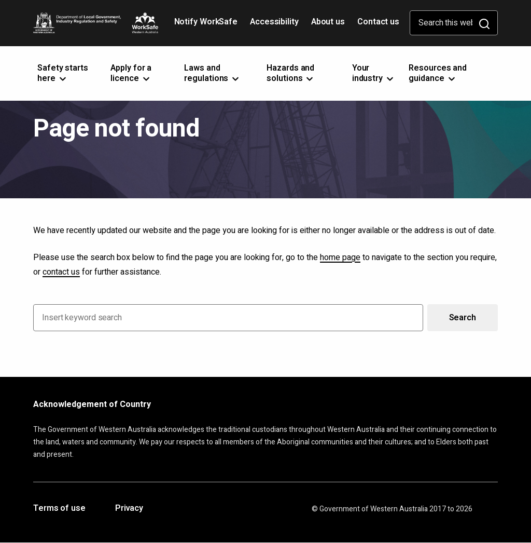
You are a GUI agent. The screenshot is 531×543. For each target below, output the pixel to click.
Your (373, 73)
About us (328, 22)
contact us (61, 272)
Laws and (212, 73)
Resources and (438, 73)
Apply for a (130, 73)
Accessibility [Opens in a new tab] (275, 25)
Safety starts (62, 73)
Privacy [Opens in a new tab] (129, 508)
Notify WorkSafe (206, 22)
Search (462, 317)
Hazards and (291, 73)
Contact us (378, 22)
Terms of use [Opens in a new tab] (59, 508)
